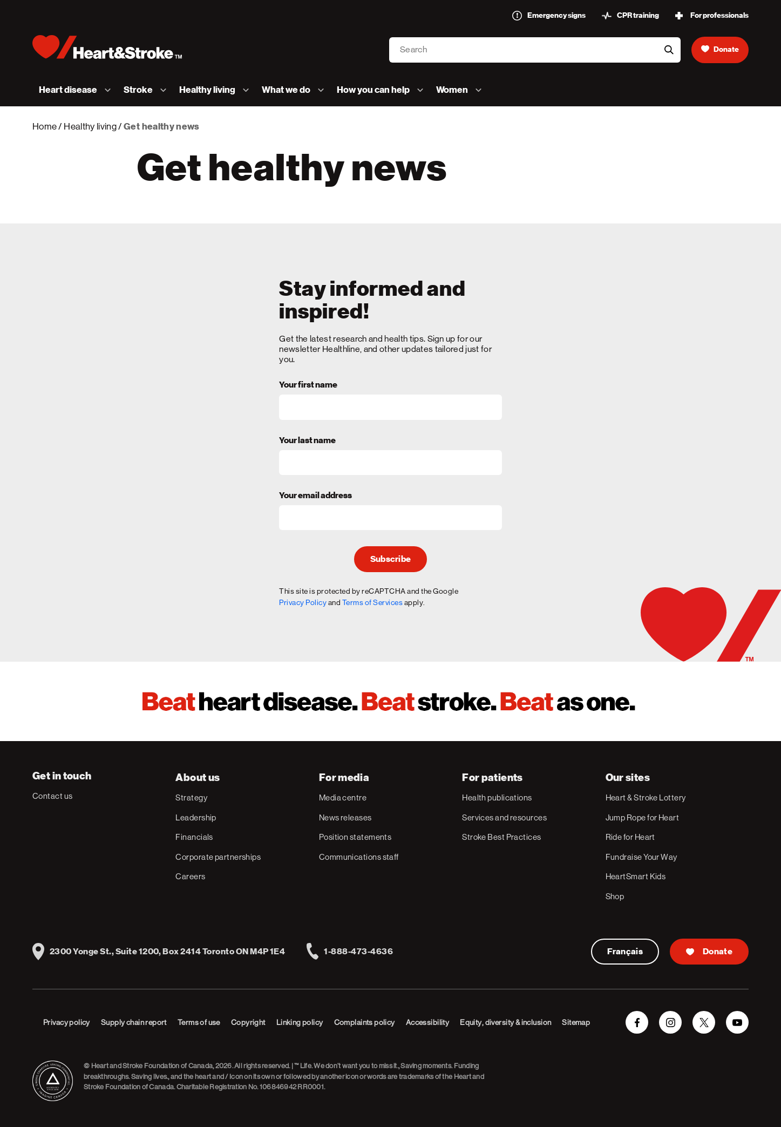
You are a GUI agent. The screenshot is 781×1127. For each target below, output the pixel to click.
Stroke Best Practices (501, 836)
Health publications (497, 797)
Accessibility (427, 1022)
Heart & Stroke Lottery (646, 797)
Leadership (195, 817)
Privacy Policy (303, 602)
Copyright (248, 1022)
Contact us (52, 795)
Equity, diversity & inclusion (505, 1022)
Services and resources (504, 817)
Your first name (308, 385)
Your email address (315, 496)
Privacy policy (66, 1022)
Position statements (355, 836)
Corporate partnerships (218, 856)
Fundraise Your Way (641, 856)
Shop (615, 896)
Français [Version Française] (625, 951)
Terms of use (199, 1022)
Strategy (191, 797)
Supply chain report (134, 1022)
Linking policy (299, 1022)
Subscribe (390, 559)
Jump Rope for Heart (643, 817)
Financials (194, 836)
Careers (190, 876)
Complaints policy (364, 1022)
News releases (345, 817)
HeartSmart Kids (636, 876)
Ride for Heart (630, 836)
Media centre (342, 797)
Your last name (307, 441)
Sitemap (576, 1022)
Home (44, 126)
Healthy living (90, 126)
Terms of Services (372, 602)
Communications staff (359, 856)
